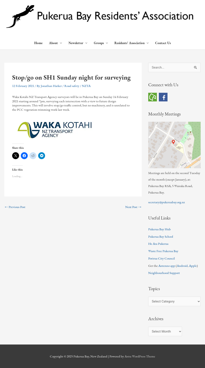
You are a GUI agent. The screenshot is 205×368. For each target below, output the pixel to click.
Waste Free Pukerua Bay (163, 251)
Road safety (71, 86)
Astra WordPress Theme (140, 356)
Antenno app (166, 266)
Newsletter (75, 43)
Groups (99, 43)
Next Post (133, 207)
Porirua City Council (161, 258)
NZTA (86, 86)
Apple (193, 266)
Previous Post (15, 207)
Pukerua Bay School (160, 236)
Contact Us (163, 43)
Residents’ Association (129, 43)
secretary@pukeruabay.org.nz (166, 202)
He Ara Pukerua (158, 244)
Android (182, 266)
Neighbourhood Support (164, 273)
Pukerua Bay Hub (159, 229)
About (53, 43)
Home (38, 43)
